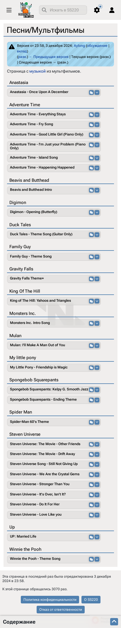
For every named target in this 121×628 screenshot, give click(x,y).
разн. (22, 57)
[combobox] (63, 10)
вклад (22, 51)
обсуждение (97, 46)
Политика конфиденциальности (49, 600)
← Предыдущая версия (49, 57)
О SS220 (91, 600)
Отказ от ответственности (60, 610)
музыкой (37, 71)
